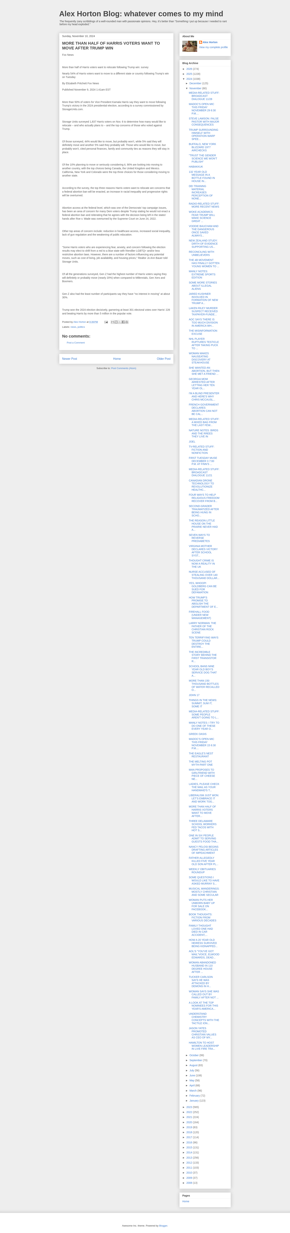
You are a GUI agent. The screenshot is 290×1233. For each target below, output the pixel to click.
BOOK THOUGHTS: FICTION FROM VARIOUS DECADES (202, 917)
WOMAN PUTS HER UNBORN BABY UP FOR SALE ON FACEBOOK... (202, 904)
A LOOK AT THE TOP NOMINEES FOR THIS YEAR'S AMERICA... (203, 1005)
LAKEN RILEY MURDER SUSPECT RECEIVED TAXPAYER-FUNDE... (203, 311)
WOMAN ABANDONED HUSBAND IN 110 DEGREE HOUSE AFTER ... (202, 967)
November (195, 88)
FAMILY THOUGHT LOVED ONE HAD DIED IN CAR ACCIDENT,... (201, 930)
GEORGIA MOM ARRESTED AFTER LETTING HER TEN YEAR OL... (202, 384)
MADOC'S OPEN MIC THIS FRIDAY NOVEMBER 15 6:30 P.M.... (202, 744)
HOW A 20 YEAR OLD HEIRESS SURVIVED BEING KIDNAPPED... (203, 943)
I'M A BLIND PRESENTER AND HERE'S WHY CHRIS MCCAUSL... (204, 396)
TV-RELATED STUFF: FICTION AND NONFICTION (201, 449)
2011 (189, 1167)
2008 (189, 1182)
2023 (189, 1107)
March (193, 1090)
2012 (189, 1162)
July (192, 1070)
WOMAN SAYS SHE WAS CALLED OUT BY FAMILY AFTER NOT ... (204, 994)
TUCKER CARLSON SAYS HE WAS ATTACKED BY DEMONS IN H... (201, 981)
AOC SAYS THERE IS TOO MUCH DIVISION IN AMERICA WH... (203, 322)
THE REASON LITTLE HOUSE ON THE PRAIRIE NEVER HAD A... (203, 525)
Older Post (164, 358)
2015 (189, 1147)
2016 (189, 1142)
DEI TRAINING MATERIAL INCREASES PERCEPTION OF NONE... (201, 192)
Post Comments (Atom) (123, 368)
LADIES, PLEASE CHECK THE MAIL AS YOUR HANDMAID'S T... (204, 787)
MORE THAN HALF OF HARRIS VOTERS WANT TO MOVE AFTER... (202, 811)
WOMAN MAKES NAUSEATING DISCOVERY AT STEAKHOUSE (199, 358)
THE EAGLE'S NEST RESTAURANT (201, 755)
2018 (189, 1132)
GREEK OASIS (198, 734)
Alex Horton (210, 42)
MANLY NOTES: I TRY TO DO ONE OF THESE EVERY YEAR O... (204, 725)
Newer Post (69, 358)
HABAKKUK (196, 166)
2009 (189, 1177)
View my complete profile (213, 47)
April (192, 1085)
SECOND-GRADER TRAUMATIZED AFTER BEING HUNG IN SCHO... (204, 511)
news (73, 327)
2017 (189, 1137)
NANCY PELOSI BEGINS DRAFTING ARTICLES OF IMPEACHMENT (203, 850)
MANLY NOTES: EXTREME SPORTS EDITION (202, 274)
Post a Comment (76, 342)
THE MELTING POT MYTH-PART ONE (201, 763)
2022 (189, 1112)
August (193, 1065)
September (196, 1060)
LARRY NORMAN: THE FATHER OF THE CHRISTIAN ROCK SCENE (202, 628)
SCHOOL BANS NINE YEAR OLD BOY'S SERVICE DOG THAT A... (203, 671)
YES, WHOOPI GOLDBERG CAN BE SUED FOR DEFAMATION (203, 588)
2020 (189, 1122)
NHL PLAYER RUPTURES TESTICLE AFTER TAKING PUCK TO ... (204, 343)
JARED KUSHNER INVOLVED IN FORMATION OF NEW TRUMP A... (203, 298)
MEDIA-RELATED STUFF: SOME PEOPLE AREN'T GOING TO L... (204, 714)
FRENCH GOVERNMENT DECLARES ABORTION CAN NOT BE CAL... (204, 409)
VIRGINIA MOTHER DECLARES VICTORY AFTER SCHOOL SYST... (203, 551)
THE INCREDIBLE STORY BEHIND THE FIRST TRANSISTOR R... (203, 656)
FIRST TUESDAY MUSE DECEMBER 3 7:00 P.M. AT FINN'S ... (203, 461)
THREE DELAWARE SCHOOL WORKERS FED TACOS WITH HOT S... (203, 826)
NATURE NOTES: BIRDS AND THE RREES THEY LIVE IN (203, 433)
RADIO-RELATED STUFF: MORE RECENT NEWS (204, 205)
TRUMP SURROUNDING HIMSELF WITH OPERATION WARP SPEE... (203, 134)
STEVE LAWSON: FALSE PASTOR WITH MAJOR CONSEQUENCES (204, 121)
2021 (189, 1117)
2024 (189, 78)
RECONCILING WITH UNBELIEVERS (201, 253)
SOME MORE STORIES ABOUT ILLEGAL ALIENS (203, 285)
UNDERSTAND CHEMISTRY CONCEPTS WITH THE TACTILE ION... (204, 1018)
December (195, 83)
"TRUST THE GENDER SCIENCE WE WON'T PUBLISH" (203, 158)
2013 (189, 1157)
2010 (189, 1172)
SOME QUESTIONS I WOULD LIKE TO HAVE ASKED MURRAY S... (204, 880)
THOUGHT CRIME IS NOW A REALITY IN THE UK (202, 563)
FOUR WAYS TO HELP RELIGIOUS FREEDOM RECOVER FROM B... (204, 498)
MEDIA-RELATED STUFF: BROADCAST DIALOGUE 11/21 (204, 472)
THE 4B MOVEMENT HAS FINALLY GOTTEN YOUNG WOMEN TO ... (204, 263)
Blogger (163, 1225)
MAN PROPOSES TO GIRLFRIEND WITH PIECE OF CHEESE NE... (202, 774)
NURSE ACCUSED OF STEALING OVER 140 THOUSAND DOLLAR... (204, 575)
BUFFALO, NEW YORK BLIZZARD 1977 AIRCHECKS (202, 147)
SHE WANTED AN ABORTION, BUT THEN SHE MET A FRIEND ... (204, 371)
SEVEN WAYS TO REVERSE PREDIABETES (199, 538)
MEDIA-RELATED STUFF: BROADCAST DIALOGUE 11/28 (204, 96)
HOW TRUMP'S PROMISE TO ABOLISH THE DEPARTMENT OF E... (203, 602)
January (194, 1100)
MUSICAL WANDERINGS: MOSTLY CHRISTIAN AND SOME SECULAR (204, 891)
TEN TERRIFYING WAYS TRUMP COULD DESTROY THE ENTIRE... (203, 642)
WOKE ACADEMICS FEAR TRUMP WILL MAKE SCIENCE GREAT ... (202, 216)
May (192, 1080)
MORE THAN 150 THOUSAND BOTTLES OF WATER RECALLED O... (204, 685)
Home (117, 358)
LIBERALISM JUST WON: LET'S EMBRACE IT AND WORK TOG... (204, 798)
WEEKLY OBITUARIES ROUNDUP (202, 871)
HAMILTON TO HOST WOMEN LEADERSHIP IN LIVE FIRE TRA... (204, 1045)
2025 (189, 73)
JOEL (192, 441)
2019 (189, 1127)
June (192, 1075)
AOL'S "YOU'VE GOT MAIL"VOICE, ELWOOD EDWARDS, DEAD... (204, 954)
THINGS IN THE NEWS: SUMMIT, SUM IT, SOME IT (203, 703)
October (194, 1055)
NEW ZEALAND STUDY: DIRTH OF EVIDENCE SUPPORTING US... (203, 243)
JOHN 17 (194, 695)
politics (81, 327)
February (194, 1095)
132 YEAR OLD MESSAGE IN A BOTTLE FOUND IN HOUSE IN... (202, 176)
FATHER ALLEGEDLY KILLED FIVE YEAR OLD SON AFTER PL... (203, 861)
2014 (189, 1152)
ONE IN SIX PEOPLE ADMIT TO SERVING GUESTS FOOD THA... (203, 838)
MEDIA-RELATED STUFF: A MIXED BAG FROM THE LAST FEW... (204, 422)
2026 (189, 68)
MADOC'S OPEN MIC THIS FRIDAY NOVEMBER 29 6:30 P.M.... (202, 109)
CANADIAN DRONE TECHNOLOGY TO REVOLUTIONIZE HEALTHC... (201, 485)
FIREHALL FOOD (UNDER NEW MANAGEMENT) (200, 615)
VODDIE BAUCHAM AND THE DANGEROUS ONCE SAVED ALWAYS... (203, 231)
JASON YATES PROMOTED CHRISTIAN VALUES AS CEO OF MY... (202, 1033)
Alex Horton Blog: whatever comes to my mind (141, 14)
